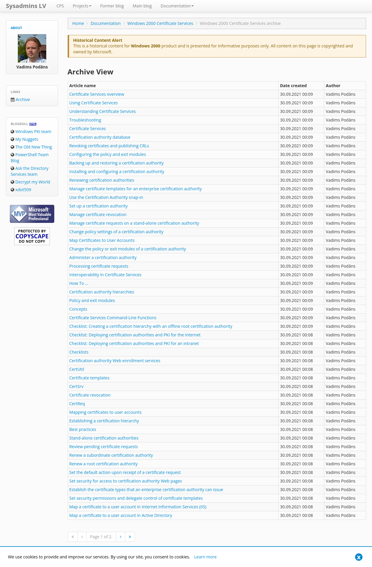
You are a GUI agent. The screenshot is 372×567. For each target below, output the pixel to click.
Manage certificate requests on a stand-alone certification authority (134, 223)
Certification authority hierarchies (101, 292)
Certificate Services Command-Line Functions (113, 317)
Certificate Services (87, 128)
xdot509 (21, 189)
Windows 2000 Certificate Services (160, 23)
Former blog (112, 6)
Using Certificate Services (93, 103)
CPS (60, 6)
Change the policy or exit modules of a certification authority (127, 249)
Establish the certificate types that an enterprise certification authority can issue (146, 489)
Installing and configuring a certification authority (116, 171)
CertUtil (76, 369)
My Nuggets (24, 139)
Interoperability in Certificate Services (105, 274)
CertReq (77, 403)
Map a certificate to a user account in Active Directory (120, 515)
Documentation (177, 6)
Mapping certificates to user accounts (105, 412)
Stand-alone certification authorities (104, 438)
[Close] (359, 557)
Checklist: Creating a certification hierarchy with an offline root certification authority (150, 326)
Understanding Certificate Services (102, 111)
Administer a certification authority (103, 257)
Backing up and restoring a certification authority (116, 163)
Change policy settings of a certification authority (116, 231)
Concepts (78, 309)
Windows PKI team (31, 131)
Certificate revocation (90, 395)
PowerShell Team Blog (30, 157)
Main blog (142, 6)
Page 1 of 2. (101, 536)
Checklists (79, 352)
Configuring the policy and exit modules (107, 154)
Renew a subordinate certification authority (111, 455)
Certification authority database (100, 137)
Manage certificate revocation (98, 214)
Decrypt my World (30, 182)
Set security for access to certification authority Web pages (125, 481)
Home (78, 23)
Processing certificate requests (98, 266)
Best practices (82, 429)
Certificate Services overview (96, 94)
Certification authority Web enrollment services (114, 360)
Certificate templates (89, 378)
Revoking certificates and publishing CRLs (109, 145)
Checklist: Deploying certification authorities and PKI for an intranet (134, 343)
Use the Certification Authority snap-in (106, 197)
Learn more (205, 557)
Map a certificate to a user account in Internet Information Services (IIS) (137, 506)
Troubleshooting (85, 120)
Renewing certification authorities (101, 180)
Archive (20, 99)
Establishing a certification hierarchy (104, 421)
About (16, 27)
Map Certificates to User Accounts (102, 240)
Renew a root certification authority (103, 464)
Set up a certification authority (98, 206)
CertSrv (76, 386)
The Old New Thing (31, 147)
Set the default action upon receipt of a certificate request (125, 472)
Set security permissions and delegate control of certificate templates (136, 498)
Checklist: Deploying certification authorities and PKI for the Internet (135, 335)
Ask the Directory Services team (29, 171)
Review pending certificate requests (103, 446)
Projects (82, 6)
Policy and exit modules (92, 300)
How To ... (78, 283)
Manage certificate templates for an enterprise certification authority (135, 188)
